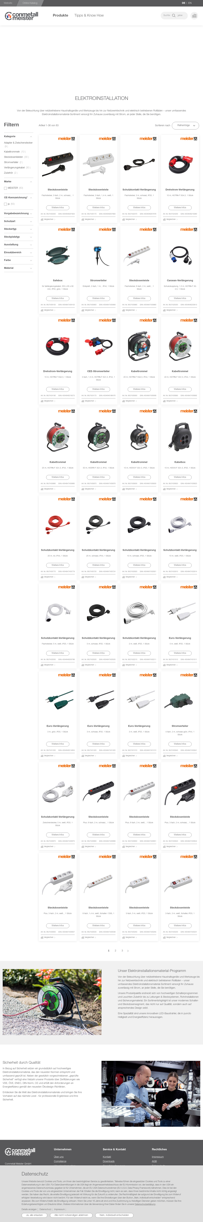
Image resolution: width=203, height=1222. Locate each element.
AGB (154, 1161)
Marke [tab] (7, 182)
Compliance (60, 1161)
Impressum (158, 1157)
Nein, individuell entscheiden (114, 1215)
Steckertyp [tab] (10, 229)
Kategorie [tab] (9, 136)
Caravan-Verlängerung (180, 281)
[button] (184, 16)
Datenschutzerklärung (145, 1204)
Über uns (59, 1157)
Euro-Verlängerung (180, 638)
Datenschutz (45, 1210)
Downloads (109, 1161)
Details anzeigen (29, 1210)
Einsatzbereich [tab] (12, 252)
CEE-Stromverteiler (98, 371)
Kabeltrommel (139, 371)
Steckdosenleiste (58, 190)
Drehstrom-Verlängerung (179, 190)
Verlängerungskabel (18, 168)
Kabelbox (179, 462)
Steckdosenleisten (17, 157)
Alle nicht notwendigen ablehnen (71, 1215)
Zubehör (11, 173)
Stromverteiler (98, 281)
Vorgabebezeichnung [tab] (16, 213)
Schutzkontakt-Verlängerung (139, 190)
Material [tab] (8, 268)
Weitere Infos (58, 208)
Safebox (58, 281)
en (190, 3)
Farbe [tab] (7, 260)
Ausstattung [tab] (11, 245)
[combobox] (157, 15)
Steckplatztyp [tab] (12, 237)
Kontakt (107, 1157)
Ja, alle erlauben (34, 1215)
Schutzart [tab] (9, 221)
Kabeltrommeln (15, 152)
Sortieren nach (162, 125)
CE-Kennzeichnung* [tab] (16, 198)
